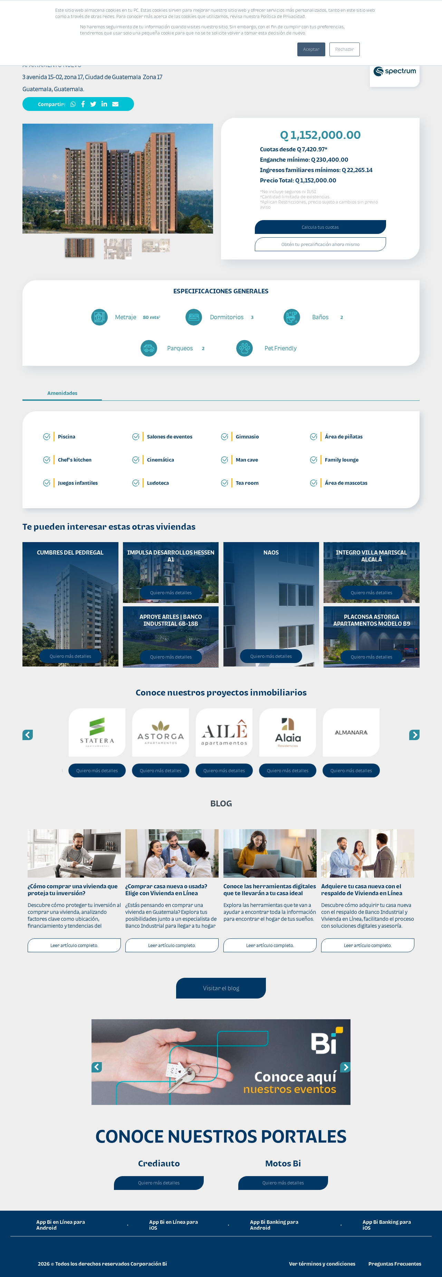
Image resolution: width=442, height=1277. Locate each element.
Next (414, 735)
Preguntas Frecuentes (394, 1264)
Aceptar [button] (311, 49)
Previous (27, 735)
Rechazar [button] (344, 49)
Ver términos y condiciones (322, 1264)
